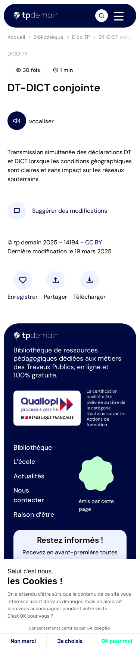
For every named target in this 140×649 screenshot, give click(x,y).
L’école (24, 462)
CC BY (93, 242)
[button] (69, 210)
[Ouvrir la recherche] (101, 15)
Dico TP (81, 37)
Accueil (16, 37)
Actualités (28, 476)
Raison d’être (33, 514)
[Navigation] (119, 16)
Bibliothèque (48, 37)
